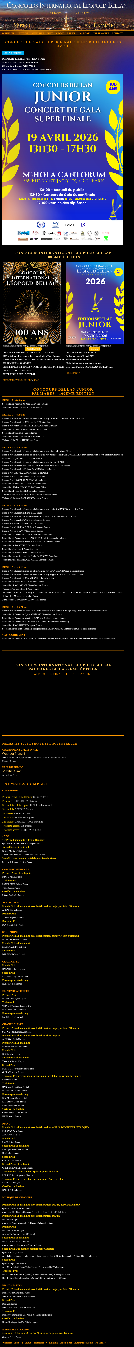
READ (36, 380)
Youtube (28, 1343)
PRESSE (71, 33)
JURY (50, 33)
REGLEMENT (10, 380)
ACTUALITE (8, 33)
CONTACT (117, 33)
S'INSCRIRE (38, 33)
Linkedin (53, 1343)
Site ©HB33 (100, 1343)
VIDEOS (60, 33)
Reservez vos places (13, 53)
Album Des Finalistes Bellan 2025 (63, 674)
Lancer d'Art (66, 1343)
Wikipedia (7, 1343)
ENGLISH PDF (25, 380)
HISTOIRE (23, 33)
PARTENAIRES (101, 33)
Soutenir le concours (83, 1343)
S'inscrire (94, 349)
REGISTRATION (33, 349)
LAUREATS (84, 33)
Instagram (39, 1343)
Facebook (18, 1343)
